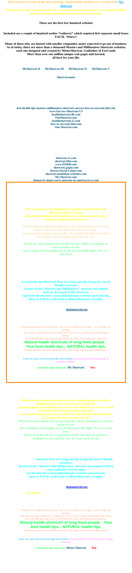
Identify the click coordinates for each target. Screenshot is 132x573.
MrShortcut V (101, 68)
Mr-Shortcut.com (66, 177)
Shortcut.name (66, 77)
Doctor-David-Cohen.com (66, 170)
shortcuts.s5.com (66, 158)
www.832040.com (66, 164)
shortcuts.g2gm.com (66, 167)
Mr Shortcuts (76, 367)
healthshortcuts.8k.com (66, 114)
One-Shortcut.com (66, 127)
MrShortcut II (31, 68)
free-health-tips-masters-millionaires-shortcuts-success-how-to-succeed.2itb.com (66, 108)
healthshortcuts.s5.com (66, 120)
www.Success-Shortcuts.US (66, 111)
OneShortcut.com (66, 117)
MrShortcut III (54, 68)
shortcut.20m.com (66, 161)
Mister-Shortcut (76, 547)
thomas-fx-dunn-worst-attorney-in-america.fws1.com (66, 180)
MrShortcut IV (78, 68)
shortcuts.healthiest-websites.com (66, 173)
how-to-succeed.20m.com (66, 124)
